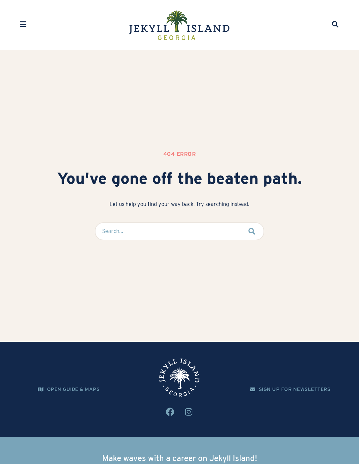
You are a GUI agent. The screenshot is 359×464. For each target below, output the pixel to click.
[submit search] (252, 231)
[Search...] (166, 231)
